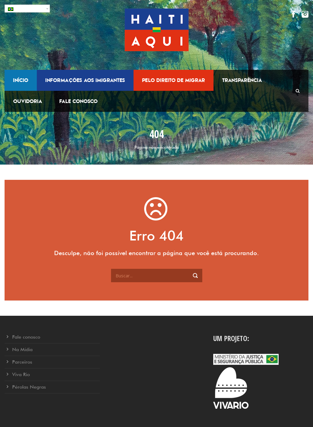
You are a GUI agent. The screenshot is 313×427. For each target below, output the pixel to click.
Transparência (242, 80)
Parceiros (22, 362)
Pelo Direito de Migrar (173, 80)
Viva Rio (21, 374)
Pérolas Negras (29, 387)
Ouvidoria (27, 101)
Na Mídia (22, 349)
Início (20, 80)
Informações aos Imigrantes (85, 80)
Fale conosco (78, 101)
